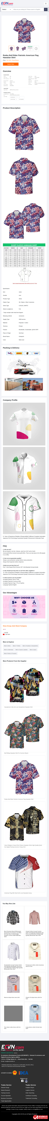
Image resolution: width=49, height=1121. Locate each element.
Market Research (5, 1090)
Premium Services (7, 1064)
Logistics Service (30, 1090)
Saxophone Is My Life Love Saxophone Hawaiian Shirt (18, 707)
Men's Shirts (7, 646)
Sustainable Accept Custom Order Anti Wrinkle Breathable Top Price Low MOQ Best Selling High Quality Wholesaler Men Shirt (13, 967)
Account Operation (6, 1095)
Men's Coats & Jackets (21, 649)
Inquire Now (10, 64)
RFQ (32, 1064)
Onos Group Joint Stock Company (15, 626)
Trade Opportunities (6, 1101)
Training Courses (5, 1093)
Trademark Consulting (31, 1098)
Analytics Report (30, 1087)
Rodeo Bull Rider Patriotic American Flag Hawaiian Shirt (18, 799)
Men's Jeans (33, 649)
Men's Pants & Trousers (10, 653)
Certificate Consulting (31, 1095)
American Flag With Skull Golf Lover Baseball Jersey (18, 893)
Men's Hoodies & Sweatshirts (30, 646)
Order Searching (30, 1093)
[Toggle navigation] (46, 3)
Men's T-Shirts (16, 646)
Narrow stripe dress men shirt (12, 997)
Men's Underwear (8, 649)
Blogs (28, 1064)
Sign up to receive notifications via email (13, 1066)
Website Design (5, 1087)
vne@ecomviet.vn (10, 1061)
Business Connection (6, 1098)
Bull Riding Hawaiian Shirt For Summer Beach (16, 753)
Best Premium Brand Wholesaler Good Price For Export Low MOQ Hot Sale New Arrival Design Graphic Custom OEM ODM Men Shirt (12, 934)
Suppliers (22, 1064)
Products (16, 1064)
